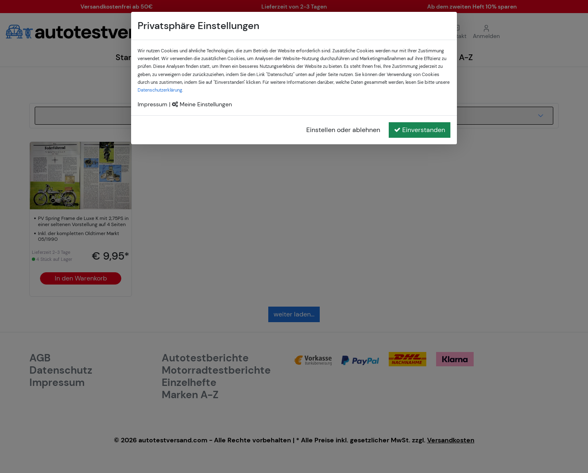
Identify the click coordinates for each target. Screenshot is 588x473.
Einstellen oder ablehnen (343, 130)
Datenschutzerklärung (160, 90)
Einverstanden (419, 130)
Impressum (152, 104)
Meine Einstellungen (202, 104)
